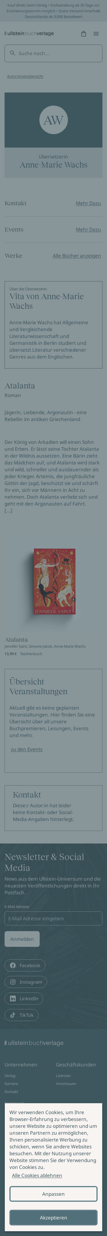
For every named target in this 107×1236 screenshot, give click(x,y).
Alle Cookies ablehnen (37, 1175)
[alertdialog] (53, 1167)
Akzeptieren (53, 1217)
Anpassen (53, 1194)
